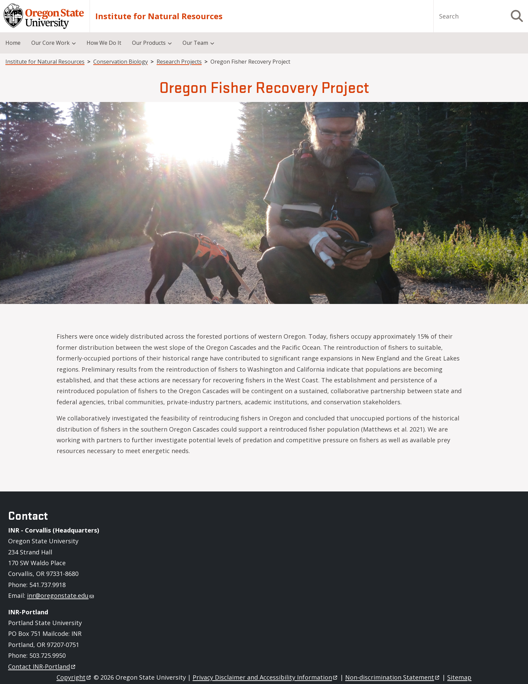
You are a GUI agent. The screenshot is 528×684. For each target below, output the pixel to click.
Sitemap (459, 677)
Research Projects (179, 61)
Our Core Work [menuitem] (50, 42)
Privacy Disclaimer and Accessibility (265, 677)
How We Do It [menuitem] (104, 42)
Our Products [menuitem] (149, 42)
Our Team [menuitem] (195, 42)
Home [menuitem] (13, 42)
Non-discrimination (392, 677)
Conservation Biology (120, 61)
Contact (42, 666)
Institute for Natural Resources (159, 16)
